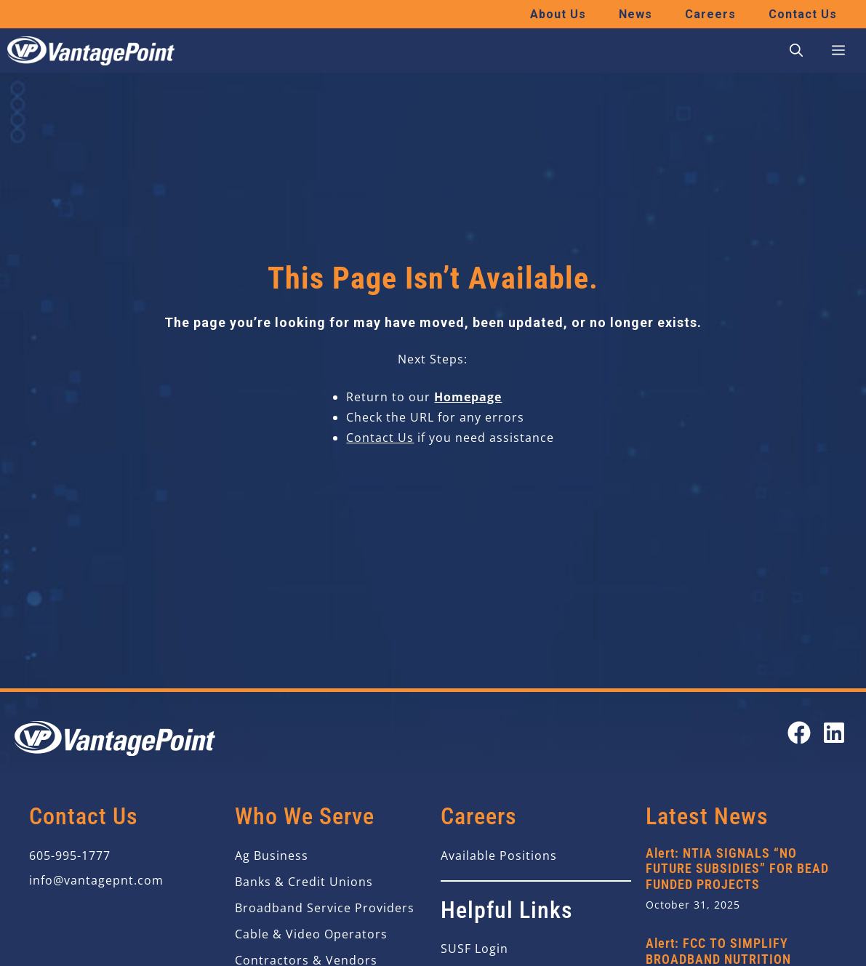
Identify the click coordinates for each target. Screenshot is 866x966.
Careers (710, 14)
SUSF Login (474, 949)
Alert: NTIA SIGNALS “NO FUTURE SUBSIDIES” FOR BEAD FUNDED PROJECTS (737, 868)
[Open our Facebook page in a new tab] (799, 732)
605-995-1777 (70, 856)
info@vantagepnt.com (96, 880)
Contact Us (803, 14)
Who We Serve (304, 816)
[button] (796, 51)
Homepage (468, 397)
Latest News (707, 816)
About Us (558, 14)
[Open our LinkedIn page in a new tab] (834, 732)
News (635, 14)
